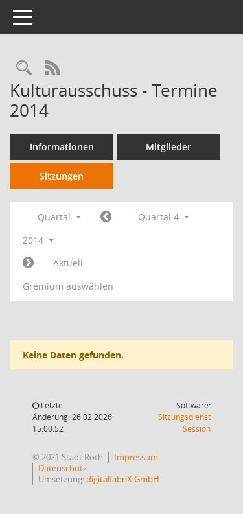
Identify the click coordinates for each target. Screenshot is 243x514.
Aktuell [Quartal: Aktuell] (68, 263)
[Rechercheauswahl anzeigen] (24, 68)
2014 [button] (38, 240)
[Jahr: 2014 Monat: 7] (106, 217)
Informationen (62, 147)
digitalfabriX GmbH (122, 479)
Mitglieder (168, 147)
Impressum (136, 457)
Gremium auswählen (68, 286)
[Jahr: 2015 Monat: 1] (28, 263)
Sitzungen (62, 176)
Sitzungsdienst (184, 423)
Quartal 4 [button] (163, 217)
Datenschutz (62, 468)
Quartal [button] (59, 217)
